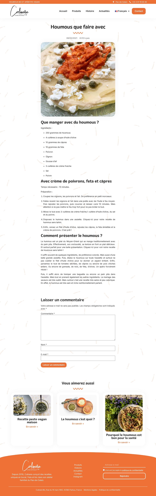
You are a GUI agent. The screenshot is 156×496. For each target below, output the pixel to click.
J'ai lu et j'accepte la (124, 470)
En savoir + (32, 426)
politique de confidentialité (132, 470)
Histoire (90, 11)
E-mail (44, 354)
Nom (44, 345)
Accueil (63, 11)
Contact (139, 11)
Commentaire (48, 314)
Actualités (104, 11)
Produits (76, 11)
